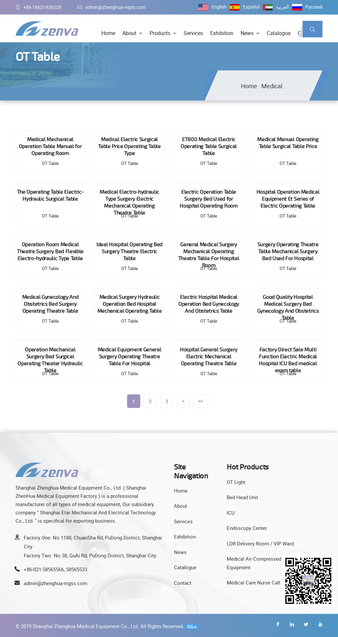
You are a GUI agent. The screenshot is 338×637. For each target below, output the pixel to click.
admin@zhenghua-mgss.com (111, 7)
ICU (231, 512)
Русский (313, 7)
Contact (182, 582)
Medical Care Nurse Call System (262, 582)
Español (251, 7)
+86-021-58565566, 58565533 (55, 569)
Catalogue (278, 33)
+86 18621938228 (38, 7)
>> (200, 401)
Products (160, 33)
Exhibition (221, 33)
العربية (282, 7)
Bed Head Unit (242, 497)
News (247, 33)
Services (193, 33)
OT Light (236, 482)
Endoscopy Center (247, 528)
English (219, 7)
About (129, 33)
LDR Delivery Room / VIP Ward (260, 543)
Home (108, 33)
